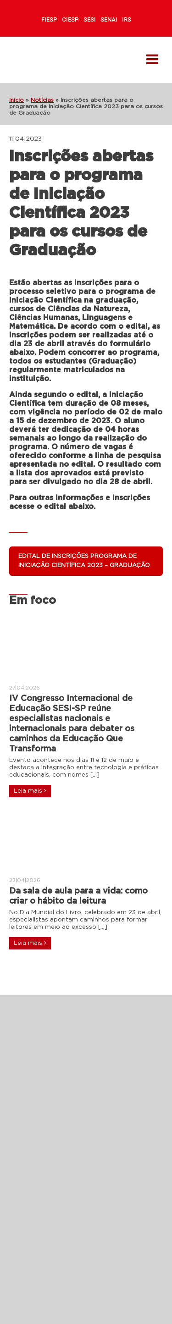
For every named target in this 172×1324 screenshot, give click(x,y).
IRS (126, 19)
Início (16, 100)
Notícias (42, 100)
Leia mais (30, 791)
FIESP (49, 19)
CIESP (70, 19)
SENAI (108, 19)
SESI (89, 19)
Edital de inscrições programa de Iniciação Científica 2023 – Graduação (84, 560)
